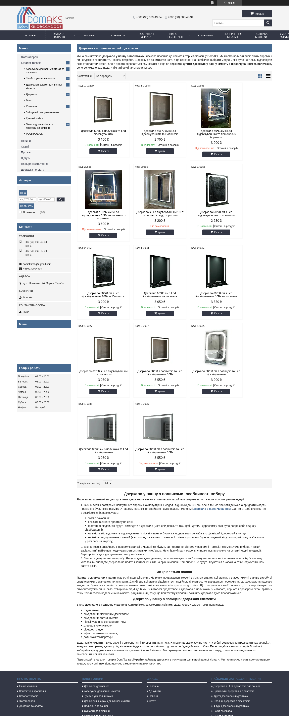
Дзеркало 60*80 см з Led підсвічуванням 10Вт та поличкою (100, 296)
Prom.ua (163, 708)
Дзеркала (32, 94)
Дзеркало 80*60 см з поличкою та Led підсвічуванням (100, 376)
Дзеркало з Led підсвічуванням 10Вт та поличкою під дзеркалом (100, 213)
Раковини (31, 106)
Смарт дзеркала (223, 641)
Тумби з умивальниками (40, 78)
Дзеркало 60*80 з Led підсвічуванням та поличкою (149, 295)
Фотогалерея (29, 57)
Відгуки (25, 158)
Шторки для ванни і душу (99, 641)
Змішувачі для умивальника (43, 112)
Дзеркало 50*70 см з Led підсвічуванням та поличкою (149, 213)
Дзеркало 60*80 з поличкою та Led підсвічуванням (100, 132)
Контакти (118, 35)
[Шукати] (268, 22)
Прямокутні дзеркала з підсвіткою (234, 616)
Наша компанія (28, 611)
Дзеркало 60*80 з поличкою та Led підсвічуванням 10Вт (199, 295)
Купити (101, 151)
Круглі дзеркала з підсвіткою (231, 621)
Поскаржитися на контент (134, 712)
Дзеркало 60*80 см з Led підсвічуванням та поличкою (248, 213)
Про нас (90, 35)
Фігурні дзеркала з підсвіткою (231, 631)
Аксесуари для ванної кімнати (102, 616)
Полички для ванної (96, 631)
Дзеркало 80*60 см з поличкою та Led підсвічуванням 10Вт (149, 376)
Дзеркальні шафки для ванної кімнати (107, 626)
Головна (31, 35)
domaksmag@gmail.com (37, 264)
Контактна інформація (32, 616)
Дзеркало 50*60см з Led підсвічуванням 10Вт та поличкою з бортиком (249, 134)
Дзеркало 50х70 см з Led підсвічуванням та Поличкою (149, 132)
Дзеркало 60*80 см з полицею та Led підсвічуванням (249, 295)
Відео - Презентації (174, 35)
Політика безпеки (261, 35)
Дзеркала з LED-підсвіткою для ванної (237, 611)
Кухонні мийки (34, 118)
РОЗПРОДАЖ (34, 133)
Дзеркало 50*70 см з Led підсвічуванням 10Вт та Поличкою (199, 215)
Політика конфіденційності (165, 712)
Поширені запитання (34, 163)
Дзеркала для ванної (96, 611)
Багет (29, 100)
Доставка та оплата (31, 631)
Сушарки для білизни (97, 636)
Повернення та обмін (233, 35)
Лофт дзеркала (223, 636)
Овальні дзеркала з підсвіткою (232, 626)
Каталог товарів (59, 35)
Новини (26, 140)
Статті (25, 146)
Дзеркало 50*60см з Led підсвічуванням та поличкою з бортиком (199, 134)
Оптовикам (205, 35)
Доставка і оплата (146, 35)
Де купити (155, 616)
